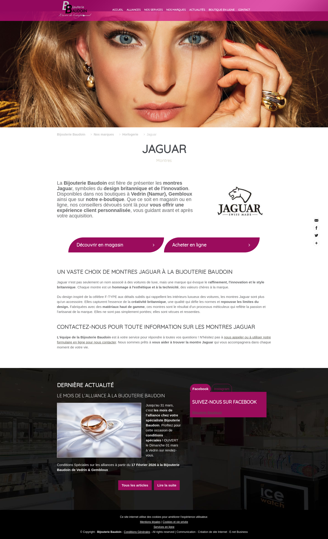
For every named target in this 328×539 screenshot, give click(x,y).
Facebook (200, 389)
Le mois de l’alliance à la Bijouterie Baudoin (111, 395)
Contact (244, 9)
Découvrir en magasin (118, 245)
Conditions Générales (137, 532)
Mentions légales (150, 522)
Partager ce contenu (316, 243)
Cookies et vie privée (175, 522)
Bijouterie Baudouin (207, 412)
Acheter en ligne (214, 245)
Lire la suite (166, 485)
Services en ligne (164, 527)
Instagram (221, 389)
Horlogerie (130, 134)
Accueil (117, 9)
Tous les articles (135, 485)
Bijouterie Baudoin (71, 134)
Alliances (134, 9)
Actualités (197, 9)
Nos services (153, 9)
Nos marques (176, 9)
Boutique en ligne (222, 9)
